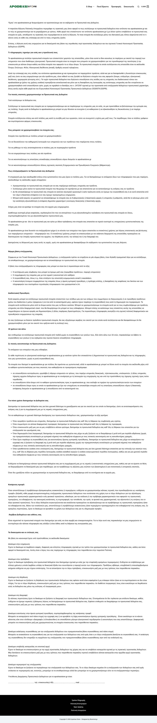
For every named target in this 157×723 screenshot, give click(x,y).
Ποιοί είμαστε (103, 7)
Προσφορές (116, 7)
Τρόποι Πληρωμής (78, 700)
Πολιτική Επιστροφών (78, 704)
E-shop (90, 6)
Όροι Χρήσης (78, 707)
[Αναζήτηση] (138, 6)
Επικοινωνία (129, 7)
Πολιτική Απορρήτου (78, 710)
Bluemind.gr (93, 719)
